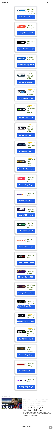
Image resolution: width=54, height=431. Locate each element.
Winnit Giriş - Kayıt (26, 151)
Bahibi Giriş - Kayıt (25, 135)
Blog (24, 401)
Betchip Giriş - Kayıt (26, 387)
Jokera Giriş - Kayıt (26, 215)
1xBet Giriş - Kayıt (25, 17)
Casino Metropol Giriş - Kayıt (25, 307)
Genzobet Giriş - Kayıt (26, 263)
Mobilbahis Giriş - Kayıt (26, 169)
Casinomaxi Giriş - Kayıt (25, 321)
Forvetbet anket (27, 403)
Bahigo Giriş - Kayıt (26, 33)
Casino (28, 401)
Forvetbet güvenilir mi (29, 405)
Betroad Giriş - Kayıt (26, 355)
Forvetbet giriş (37, 403)
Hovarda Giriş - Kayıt (26, 247)
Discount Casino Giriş (25, 277)
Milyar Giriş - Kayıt (26, 201)
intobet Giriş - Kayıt (26, 231)
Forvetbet (33, 401)
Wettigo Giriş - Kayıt (26, 82)
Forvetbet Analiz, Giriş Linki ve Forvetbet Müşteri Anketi (34, 409)
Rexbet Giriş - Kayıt (26, 98)
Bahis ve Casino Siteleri (42, 399)
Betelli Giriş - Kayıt (26, 371)
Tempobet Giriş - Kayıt (26, 65)
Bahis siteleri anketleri (29, 399)
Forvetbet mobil (40, 405)
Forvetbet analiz (41, 401)
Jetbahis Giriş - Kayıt (25, 118)
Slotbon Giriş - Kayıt (26, 185)
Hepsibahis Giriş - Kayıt (26, 49)
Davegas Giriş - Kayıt (25, 293)
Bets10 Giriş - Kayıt (26, 339)
